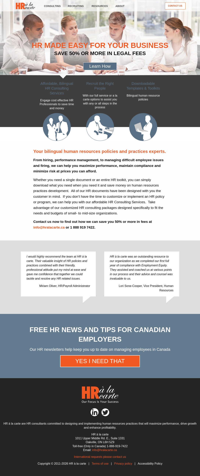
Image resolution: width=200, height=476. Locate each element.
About (119, 6)
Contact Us (175, 6)
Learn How (100, 66)
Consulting (52, 6)
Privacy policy (123, 463)
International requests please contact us (100, 456)
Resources (100, 6)
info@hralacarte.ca (49, 227)
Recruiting (76, 6)
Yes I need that (100, 361)
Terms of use (100, 463)
